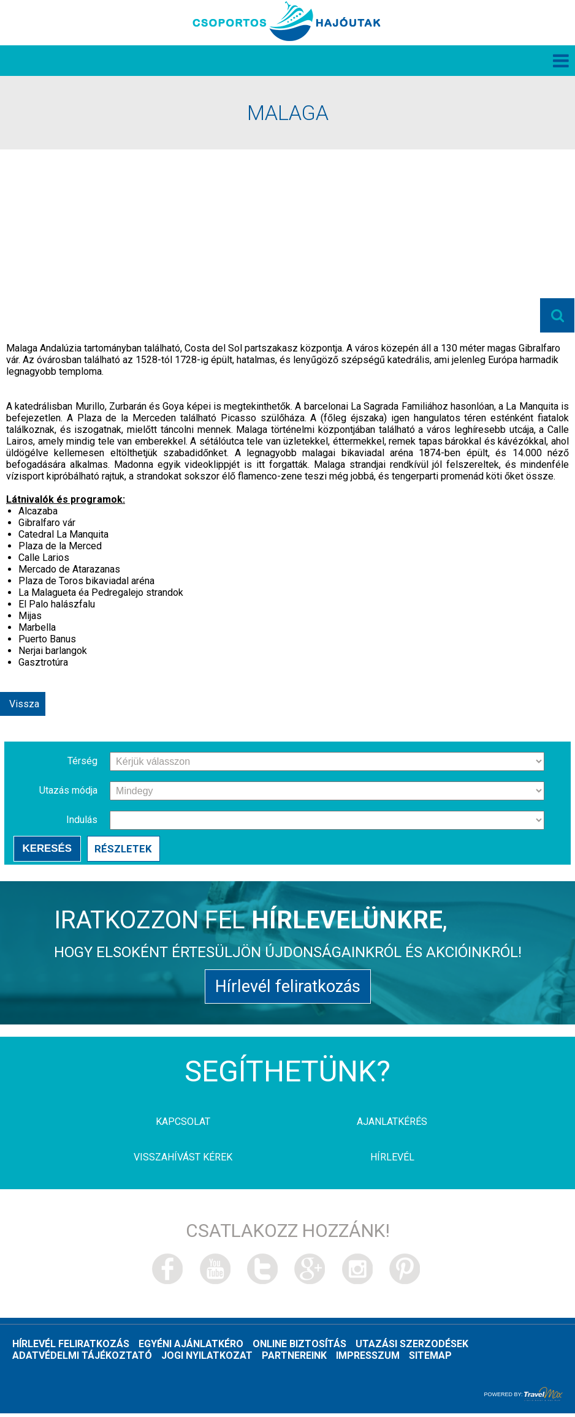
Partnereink (294, 1359)
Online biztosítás (299, 1347)
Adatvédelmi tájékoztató (82, 1359)
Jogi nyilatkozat (207, 1359)
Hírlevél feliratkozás (287, 989)
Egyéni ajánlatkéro (191, 1347)
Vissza (24, 705)
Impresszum (368, 1359)
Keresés (46, 850)
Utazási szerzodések (412, 1347)
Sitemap (430, 1359)
